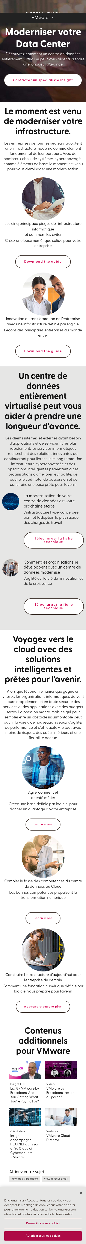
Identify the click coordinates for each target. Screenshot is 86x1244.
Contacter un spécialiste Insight (43, 80)
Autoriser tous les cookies (43, 1236)
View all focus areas (56, 1179)
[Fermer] (81, 1193)
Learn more (43, 824)
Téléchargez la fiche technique (54, 606)
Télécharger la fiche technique (54, 540)
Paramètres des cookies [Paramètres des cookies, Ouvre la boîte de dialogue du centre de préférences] (43, 1223)
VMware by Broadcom (24, 1179)
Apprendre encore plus (43, 1006)
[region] (43, 1215)
